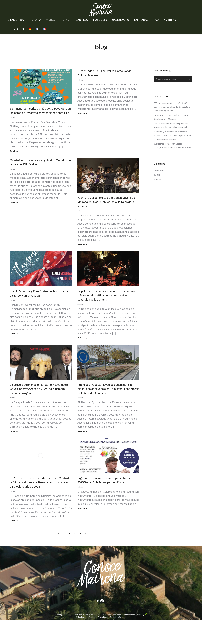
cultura (12, 118)
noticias (157, 179)
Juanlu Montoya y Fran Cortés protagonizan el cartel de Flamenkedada (173, 146)
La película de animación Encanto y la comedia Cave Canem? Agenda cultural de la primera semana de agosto (39, 389)
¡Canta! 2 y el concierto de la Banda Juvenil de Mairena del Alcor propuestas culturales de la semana (106, 202)
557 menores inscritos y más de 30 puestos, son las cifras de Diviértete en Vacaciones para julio (172, 107)
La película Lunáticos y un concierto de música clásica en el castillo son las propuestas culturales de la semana (106, 295)
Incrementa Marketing (136, 615)
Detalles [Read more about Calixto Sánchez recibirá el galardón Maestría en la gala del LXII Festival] (14, 203)
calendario (159, 170)
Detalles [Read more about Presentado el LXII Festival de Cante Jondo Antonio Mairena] (81, 114)
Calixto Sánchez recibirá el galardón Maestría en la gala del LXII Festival (171, 125)
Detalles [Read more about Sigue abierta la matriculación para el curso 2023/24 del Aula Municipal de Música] (81, 509)
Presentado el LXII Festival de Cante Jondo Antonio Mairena (171, 117)
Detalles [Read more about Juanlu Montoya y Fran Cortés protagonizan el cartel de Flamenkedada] (14, 334)
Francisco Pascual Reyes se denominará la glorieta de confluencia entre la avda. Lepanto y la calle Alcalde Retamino (108, 389)
